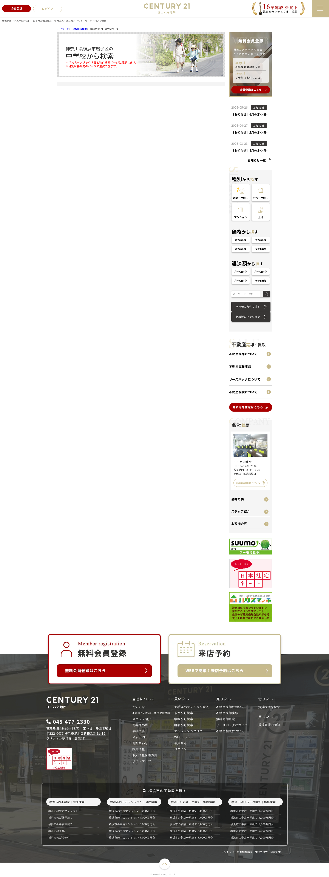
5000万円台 (240, 248)
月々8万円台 (241, 280)
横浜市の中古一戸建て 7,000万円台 (252, 837)
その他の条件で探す (248, 306)
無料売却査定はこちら (248, 407)
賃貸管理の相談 (269, 724)
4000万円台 (260, 239)
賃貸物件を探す (269, 707)
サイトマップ (141, 761)
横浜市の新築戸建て (60, 817)
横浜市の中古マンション (63, 810)
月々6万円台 (241, 271)
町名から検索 (183, 725)
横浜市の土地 (56, 830)
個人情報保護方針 (145, 755)
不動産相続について (243, 392)
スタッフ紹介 (240, 511)
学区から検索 (183, 719)
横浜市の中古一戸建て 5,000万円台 (252, 824)
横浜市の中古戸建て (60, 824)
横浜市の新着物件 (59, 837)
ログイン (180, 749)
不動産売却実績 (240, 366)
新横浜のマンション (248, 316)
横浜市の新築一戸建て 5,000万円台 (191, 824)
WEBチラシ (182, 737)
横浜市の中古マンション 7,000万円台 (132, 837)
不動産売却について (243, 354)
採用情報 (138, 749)
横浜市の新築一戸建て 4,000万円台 (191, 817)
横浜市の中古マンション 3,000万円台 (132, 810)
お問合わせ (140, 743)
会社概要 (237, 499)
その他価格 (260, 248)
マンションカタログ (188, 731)
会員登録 (180, 743)
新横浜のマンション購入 (191, 707)
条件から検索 (183, 713)
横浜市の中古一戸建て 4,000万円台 (252, 817)
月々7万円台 (261, 271)
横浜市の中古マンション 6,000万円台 (132, 830)
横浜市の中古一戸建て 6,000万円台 (252, 830)
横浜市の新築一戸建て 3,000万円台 (191, 810)
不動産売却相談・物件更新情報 (151, 712)
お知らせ (138, 707)
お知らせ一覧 (257, 160)
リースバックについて (245, 379)
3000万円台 (240, 239)
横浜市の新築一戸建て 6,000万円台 (191, 830)
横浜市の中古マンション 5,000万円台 (132, 824)
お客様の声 (239, 523)
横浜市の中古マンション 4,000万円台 (132, 817)
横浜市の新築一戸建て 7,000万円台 (191, 837)
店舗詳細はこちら (248, 483)
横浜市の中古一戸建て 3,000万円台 (252, 810)
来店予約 (138, 737)
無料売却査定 (225, 719)
